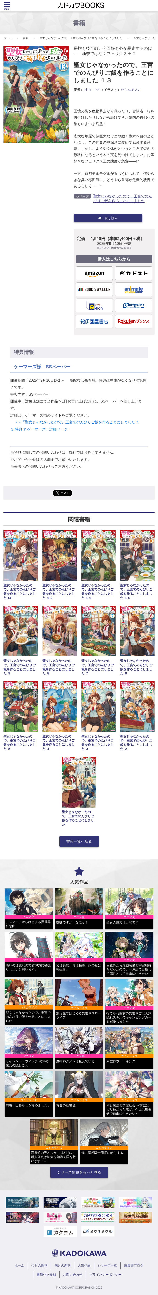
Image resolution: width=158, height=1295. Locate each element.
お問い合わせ (72, 1274)
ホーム (7, 38)
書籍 (25, 38)
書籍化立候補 (46, 1274)
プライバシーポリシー (105, 1274)
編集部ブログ (133, 1265)
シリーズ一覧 (107, 1265)
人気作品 (84, 1265)
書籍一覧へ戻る (79, 841)
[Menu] (7, 5)
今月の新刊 (39, 1265)
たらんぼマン (130, 90)
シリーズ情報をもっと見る (79, 1172)
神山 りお (92, 90)
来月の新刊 (63, 1265)
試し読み (108, 218)
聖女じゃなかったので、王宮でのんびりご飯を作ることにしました (81, 38)
